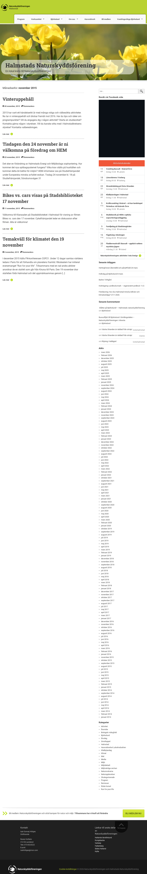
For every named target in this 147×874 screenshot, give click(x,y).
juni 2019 (104, 541)
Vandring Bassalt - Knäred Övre (119, 169)
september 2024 (107, 388)
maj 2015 (105, 675)
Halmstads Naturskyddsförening (50, 65)
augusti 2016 (106, 633)
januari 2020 (106, 526)
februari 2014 (106, 714)
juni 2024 (104, 394)
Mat (102, 756)
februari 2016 (106, 651)
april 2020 (105, 517)
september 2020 (107, 505)
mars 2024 (105, 403)
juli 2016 (104, 636)
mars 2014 (105, 711)
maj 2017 (105, 609)
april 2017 (105, 612)
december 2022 (107, 442)
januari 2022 (106, 475)
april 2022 (105, 466)
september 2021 (107, 481)
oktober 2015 (106, 660)
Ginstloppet (105, 741)
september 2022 (107, 451)
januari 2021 (106, 499)
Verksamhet (36, 19)
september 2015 (107, 663)
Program (21, 19)
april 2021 (105, 493)
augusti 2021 (106, 484)
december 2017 (107, 591)
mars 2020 (105, 520)
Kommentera (29, 106)
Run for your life (107, 789)
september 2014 (107, 693)
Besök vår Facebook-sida (111, 97)
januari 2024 (106, 409)
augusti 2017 (106, 603)
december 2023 (107, 412)
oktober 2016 (106, 627)
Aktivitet (104, 726)
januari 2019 (106, 555)
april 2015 (105, 678)
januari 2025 (106, 382)
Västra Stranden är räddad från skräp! (117, 329)
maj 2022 (105, 463)
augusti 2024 (106, 391)
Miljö (103, 762)
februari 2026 (106, 355)
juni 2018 (104, 573)
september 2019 (107, 532)
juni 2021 (104, 487)
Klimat (103, 753)
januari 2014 (106, 717)
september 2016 (107, 630)
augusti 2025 (106, 364)
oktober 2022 (106, 448)
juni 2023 (104, 424)
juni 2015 (104, 672)
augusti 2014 (106, 696)
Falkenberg (99, 846)
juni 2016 (104, 639)
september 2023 (107, 418)
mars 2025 (105, 376)
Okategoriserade (108, 777)
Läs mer (6, 134)
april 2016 (105, 645)
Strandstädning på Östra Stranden (120, 186)
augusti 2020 (106, 508)
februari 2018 (106, 585)
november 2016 (107, 624)
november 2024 (107, 385)
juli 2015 (104, 669)
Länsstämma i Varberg (115, 177)
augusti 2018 (106, 567)
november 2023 (107, 415)
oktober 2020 (106, 502)
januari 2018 (106, 588)
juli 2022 (104, 457)
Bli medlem (106, 19)
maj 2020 (105, 514)
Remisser (105, 783)
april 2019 (105, 547)
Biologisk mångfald (109, 732)
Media (103, 759)
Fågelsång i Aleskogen (115, 235)
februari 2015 (106, 684)
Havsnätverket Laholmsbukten (113, 747)
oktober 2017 (106, 597)
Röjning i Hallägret (109, 341)
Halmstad (105, 744)
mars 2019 (105, 550)
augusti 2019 (106, 535)
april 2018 (105, 579)
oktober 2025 (106, 361)
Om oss (72, 19)
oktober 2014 (106, 690)
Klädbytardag (106, 750)
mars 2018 (105, 582)
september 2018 (107, 565)
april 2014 (105, 708)
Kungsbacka (100, 840)
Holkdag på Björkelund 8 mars (111, 274)
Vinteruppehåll (18, 99)
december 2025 (107, 358)
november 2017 (107, 594)
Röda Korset (106, 786)
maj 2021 (105, 490)
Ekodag (104, 738)
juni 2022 (104, 460)
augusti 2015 (106, 666)
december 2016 (107, 621)
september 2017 (107, 600)
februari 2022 (106, 472)
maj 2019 (105, 544)
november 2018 (107, 562)
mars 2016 (105, 648)
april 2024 (105, 400)
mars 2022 (105, 469)
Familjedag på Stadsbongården (118, 226)
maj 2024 (105, 397)
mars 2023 (105, 433)
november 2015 (107, 657)
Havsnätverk (90, 19)
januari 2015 (106, 687)
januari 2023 (106, 439)
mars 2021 (105, 496)
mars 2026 (105, 352)
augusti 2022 (106, 454)
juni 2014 (104, 702)
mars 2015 (105, 681)
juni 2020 (104, 511)
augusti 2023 (106, 421)
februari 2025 (106, 379)
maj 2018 (105, 576)
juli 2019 (104, 538)
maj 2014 (105, 705)
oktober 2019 (106, 529)
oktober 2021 (106, 478)
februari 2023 (106, 436)
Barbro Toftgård (105, 280)
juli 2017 (104, 606)
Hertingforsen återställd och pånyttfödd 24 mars (118, 268)
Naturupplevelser (108, 774)
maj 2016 (105, 642)
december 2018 (107, 559)
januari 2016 (106, 654)
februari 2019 (106, 552)
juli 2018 (104, 570)
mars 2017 (105, 615)
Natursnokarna (107, 771)
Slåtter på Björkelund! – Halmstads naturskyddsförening (122, 308)
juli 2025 (104, 367)
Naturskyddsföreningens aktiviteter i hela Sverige (119, 256)
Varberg (98, 843)
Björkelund (55, 19)
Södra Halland (100, 849)
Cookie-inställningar (68, 869)
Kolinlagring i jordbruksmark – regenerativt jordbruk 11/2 (121, 286)
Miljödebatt (105, 765)
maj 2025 (105, 370)
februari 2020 (106, 523)
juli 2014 (104, 699)
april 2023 (105, 430)
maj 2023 (105, 427)
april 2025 (105, 373)
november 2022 (107, 445)
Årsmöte (104, 729)
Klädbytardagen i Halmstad (117, 195)
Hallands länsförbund (103, 838)
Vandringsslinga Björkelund (128, 19)
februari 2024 (106, 406)
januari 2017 (106, 618)
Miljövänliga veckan (109, 768)
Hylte (97, 851)
